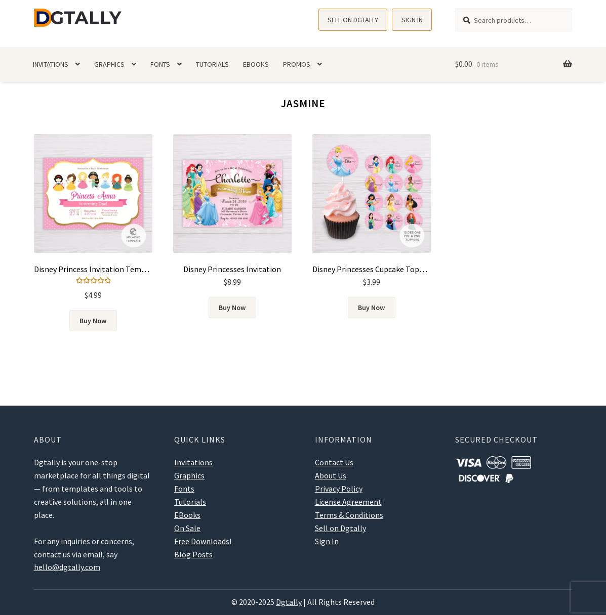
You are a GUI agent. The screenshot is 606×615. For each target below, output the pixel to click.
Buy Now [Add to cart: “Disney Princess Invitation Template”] (92, 320)
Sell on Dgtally (353, 19)
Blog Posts (193, 554)
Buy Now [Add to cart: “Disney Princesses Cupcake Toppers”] (371, 307)
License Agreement (348, 502)
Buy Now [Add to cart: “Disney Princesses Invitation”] (232, 307)
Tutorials (212, 64)
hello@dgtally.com (67, 567)
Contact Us (334, 462)
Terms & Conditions (349, 515)
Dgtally (289, 602)
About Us (330, 475)
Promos (296, 64)
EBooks (256, 64)
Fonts (160, 64)
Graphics (109, 64)
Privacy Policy (338, 489)
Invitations (50, 64)
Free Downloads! (202, 541)
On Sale (187, 528)
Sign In (412, 19)
